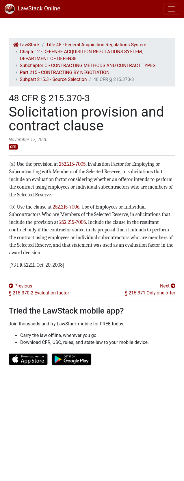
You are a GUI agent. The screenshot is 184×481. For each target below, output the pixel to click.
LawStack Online (32, 8)
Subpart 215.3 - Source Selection (53, 79)
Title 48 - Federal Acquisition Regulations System (96, 44)
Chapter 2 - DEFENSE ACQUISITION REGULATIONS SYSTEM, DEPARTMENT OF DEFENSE (81, 55)
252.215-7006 (65, 207)
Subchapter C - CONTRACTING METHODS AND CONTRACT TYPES (88, 65)
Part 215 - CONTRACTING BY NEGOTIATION (65, 72)
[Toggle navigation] (171, 9)
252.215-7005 (72, 164)
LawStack (26, 44)
